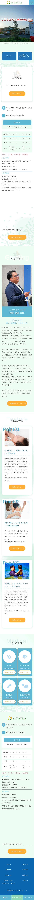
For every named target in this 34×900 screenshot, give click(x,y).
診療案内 (25, 875)
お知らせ (25, 864)
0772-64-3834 (15, 115)
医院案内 (25, 869)
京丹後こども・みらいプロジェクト (8, 882)
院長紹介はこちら (16, 403)
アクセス (28, 897)
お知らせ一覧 (16, 93)
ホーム (9, 864)
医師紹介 (9, 869)
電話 (5, 897)
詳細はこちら (16, 487)
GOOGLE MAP (16, 237)
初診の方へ (8, 875)
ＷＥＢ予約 (17, 897)
